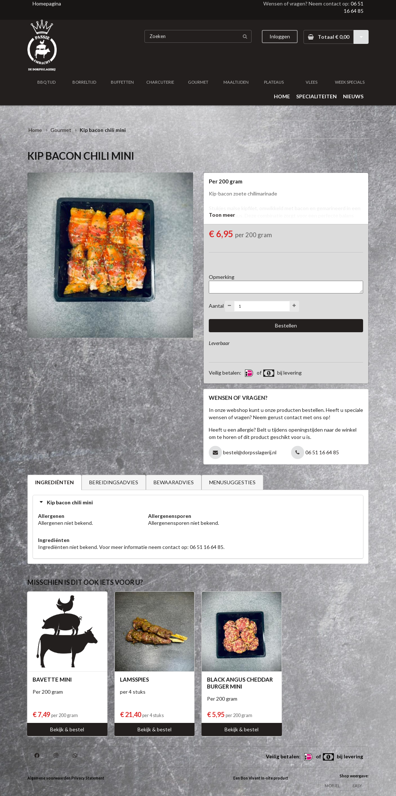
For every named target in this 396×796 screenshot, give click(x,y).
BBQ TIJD (46, 82)
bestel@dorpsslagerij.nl (249, 452)
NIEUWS (353, 96)
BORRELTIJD (84, 82)
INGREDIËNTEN (54, 482)
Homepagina (47, 3)
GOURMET (198, 82)
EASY (357, 785)
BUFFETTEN (122, 82)
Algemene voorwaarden (49, 778)
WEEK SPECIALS (350, 82)
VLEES (311, 82)
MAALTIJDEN (236, 82)
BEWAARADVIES (174, 482)
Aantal (216, 305)
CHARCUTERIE (160, 82)
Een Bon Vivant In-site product (260, 778)
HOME (282, 96)
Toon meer (222, 215)
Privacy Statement (87, 778)
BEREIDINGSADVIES (113, 482)
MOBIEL (332, 785)
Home (35, 130)
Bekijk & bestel (67, 729)
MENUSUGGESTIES (232, 482)
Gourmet (61, 130)
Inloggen (279, 36)
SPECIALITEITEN (316, 96)
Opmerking (221, 277)
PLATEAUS (274, 82)
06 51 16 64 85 (322, 452)
